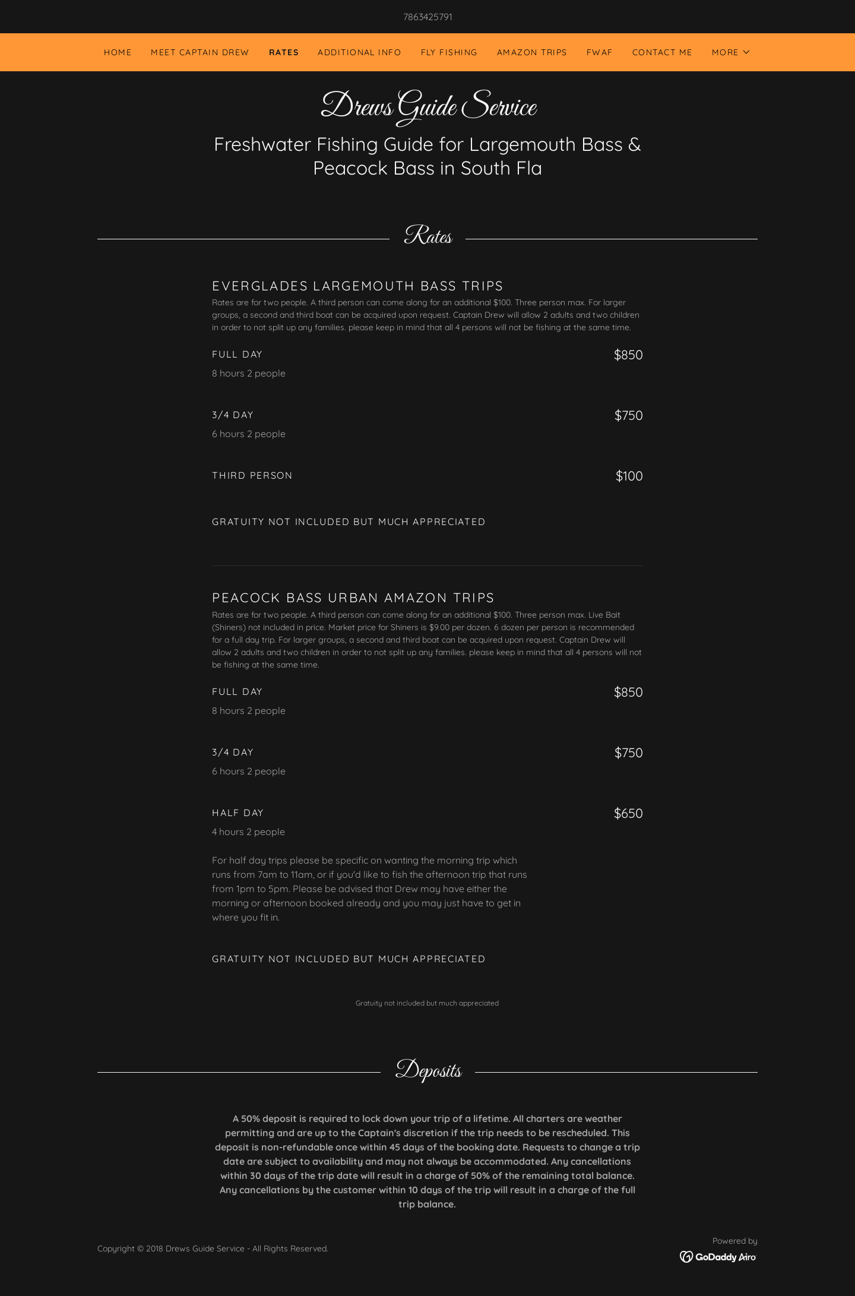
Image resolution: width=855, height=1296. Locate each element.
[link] (427, 112)
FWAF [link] (600, 52)
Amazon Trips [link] (532, 52)
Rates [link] (284, 52)
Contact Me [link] (662, 52)
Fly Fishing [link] (449, 52)
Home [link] (118, 52)
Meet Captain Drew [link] (200, 52)
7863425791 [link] (427, 17)
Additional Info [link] (359, 52)
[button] (731, 52)
